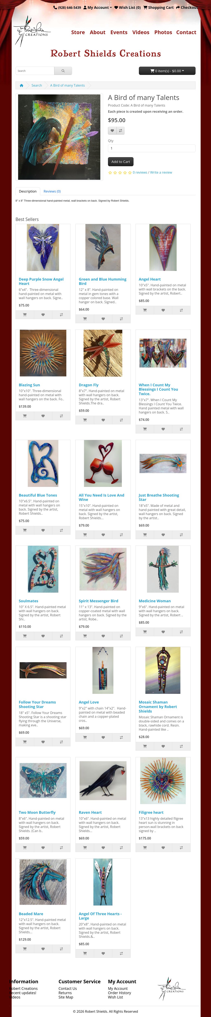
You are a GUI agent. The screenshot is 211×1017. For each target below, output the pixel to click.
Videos (140, 32)
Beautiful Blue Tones (38, 495)
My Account (118, 988)
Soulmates (28, 600)
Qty (110, 141)
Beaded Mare (31, 913)
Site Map (66, 997)
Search (37, 85)
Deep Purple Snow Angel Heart (41, 281)
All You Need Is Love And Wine (101, 497)
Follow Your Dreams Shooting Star (37, 704)
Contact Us (68, 988)
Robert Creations (23, 988)
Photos (163, 32)
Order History (119, 992)
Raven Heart (90, 812)
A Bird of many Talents (67, 85)
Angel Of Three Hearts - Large (100, 916)
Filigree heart (151, 812)
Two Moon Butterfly (37, 812)
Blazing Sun (29, 384)
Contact (186, 32)
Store (78, 32)
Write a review (161, 172)
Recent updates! (22, 992)
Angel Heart (150, 279)
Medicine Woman (155, 600)
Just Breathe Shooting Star (159, 497)
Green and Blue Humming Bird (102, 281)
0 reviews (140, 172)
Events (119, 32)
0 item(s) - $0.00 (165, 70)
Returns (65, 992)
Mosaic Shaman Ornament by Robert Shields (158, 706)
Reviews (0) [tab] (52, 191)
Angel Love (89, 702)
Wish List (115, 997)
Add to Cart (120, 161)
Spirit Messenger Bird (98, 600)
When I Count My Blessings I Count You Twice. (158, 389)
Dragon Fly (88, 384)
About (98, 32)
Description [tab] (27, 191)
